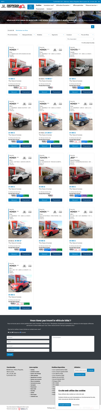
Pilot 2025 (55, 390)
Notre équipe (32, 394)
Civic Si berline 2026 (58, 375)
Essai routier (32, 388)
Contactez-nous (33, 396)
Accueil (78, 20)
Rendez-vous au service (35, 379)
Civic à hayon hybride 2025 (60, 371)
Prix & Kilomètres (12, 34)
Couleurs (69, 34)
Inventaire (85, 20)
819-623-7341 (58, 1)
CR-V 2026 (55, 385)
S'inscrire (90, 370)
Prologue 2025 (56, 381)
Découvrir (14, 92)
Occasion (11, 30)
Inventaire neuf (48, 5)
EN (99, 1)
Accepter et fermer (64, 404)
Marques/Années (27, 34)
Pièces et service (92, 5)
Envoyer (10, 354)
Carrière (31, 392)
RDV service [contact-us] (31, 7)
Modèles (38, 5)
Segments (55, 34)
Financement (40, 9)
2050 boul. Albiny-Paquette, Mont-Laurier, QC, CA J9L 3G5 (80, 1)
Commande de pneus (34, 383)
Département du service (35, 377)
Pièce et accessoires (34, 381)
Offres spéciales (78, 5)
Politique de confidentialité (54, 408)
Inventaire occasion (34, 371)
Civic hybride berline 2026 (59, 369)
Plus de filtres (85, 34)
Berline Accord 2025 (58, 377)
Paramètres (76, 404)
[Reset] (22, 30)
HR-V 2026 (55, 383)
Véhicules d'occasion (63, 5)
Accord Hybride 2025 (58, 379)
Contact (50, 9)
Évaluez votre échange (35, 373)
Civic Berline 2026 (57, 373)
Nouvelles (32, 390)
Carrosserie (32, 385)
